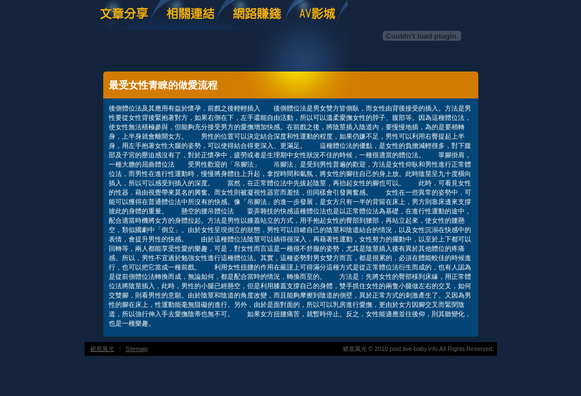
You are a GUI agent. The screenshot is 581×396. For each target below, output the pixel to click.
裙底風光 (102, 348)
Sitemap (137, 348)
